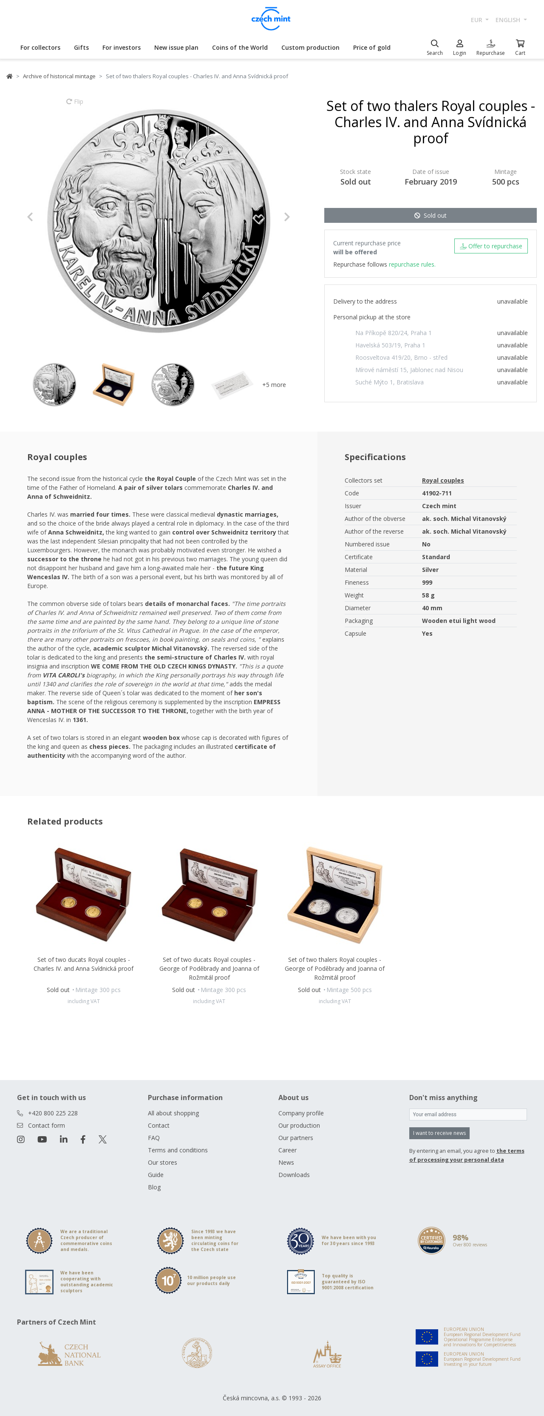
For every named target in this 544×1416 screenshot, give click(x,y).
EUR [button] (477, 20)
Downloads (294, 1175)
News (286, 1162)
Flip (74, 105)
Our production (299, 1125)
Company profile (301, 1113)
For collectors (40, 47)
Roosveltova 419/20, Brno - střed (401, 357)
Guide (156, 1175)
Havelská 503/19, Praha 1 (390, 345)
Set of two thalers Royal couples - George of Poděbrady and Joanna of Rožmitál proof (335, 968)
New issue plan (176, 47)
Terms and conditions (178, 1150)
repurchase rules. (412, 264)
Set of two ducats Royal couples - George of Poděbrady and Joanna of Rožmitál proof (209, 968)
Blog (154, 1187)
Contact (159, 1125)
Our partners (295, 1138)
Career (287, 1150)
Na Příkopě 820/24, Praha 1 (393, 333)
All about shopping (173, 1113)
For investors (121, 47)
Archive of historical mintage (59, 76)
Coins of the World (240, 47)
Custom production (310, 47)
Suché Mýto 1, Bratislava (389, 382)
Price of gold (372, 47)
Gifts (81, 47)
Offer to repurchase (491, 246)
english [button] (509, 20)
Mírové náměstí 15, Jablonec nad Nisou (409, 370)
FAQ (154, 1138)
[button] (46, 217)
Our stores (162, 1162)
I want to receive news (439, 1133)
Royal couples (443, 480)
